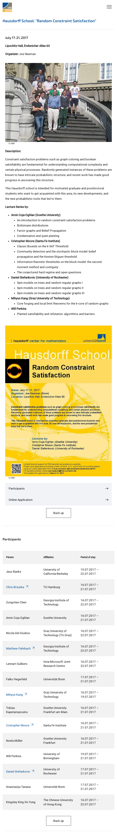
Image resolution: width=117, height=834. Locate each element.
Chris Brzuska (17, 587)
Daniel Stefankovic (20, 771)
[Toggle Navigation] (109, 7)
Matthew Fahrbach (20, 648)
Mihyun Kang (17, 694)
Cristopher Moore (20, 725)
